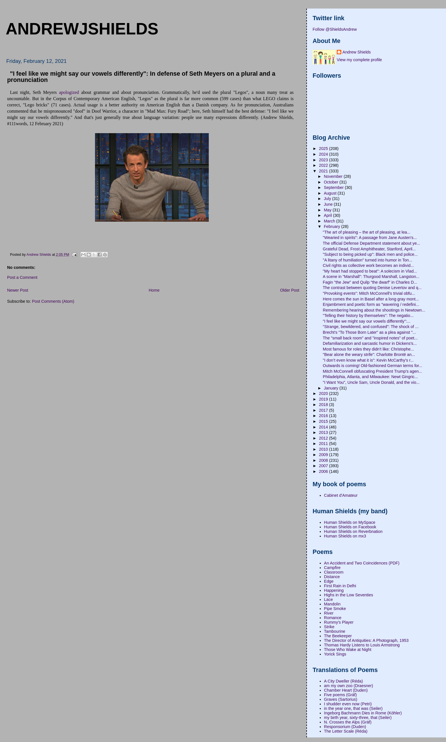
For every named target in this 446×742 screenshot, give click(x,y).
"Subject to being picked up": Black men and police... (370, 254)
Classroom (333, 572)
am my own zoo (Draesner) (348, 685)
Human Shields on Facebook (350, 527)
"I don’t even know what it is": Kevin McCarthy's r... (368, 360)
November (334, 176)
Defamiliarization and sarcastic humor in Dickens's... (370, 343)
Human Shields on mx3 (345, 536)
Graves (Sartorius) (340, 699)
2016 (324, 415)
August (330, 193)
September (334, 187)
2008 (324, 460)
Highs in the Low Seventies (348, 595)
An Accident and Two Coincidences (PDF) (361, 563)
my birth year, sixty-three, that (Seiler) (358, 717)
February (332, 226)
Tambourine (334, 631)
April (328, 215)
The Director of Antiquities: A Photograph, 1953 (366, 640)
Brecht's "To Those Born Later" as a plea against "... (369, 332)
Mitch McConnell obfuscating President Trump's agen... (372, 371)
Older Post (290, 290)
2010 (324, 449)
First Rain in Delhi (340, 586)
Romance (332, 617)
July (328, 198)
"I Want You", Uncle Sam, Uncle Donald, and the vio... (371, 382)
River (328, 613)
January (331, 388)
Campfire (332, 567)
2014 (324, 427)
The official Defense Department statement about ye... (371, 243)
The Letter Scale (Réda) (345, 731)
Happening (334, 590)
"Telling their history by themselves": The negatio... (368, 315)
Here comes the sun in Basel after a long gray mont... (371, 299)
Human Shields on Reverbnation (353, 531)
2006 (324, 471)
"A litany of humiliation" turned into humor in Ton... (367, 260)
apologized (69, 92)
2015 (324, 421)
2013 (324, 432)
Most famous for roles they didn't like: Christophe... (368, 349)
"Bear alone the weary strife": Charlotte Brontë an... (369, 354)
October (331, 182)
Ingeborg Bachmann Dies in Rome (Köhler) (363, 713)
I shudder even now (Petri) (348, 704)
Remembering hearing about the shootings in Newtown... (374, 310)
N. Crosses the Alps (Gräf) (347, 722)
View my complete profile (359, 59)
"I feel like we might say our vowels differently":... (366, 321)
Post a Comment (22, 277)
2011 (324, 443)
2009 (324, 454)
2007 (324, 465)
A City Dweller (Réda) (343, 681)
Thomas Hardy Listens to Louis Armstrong (362, 645)
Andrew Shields (356, 52)
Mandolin (332, 604)
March (330, 221)
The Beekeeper (338, 636)
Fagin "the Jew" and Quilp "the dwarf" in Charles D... (370, 282)
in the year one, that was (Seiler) (353, 708)
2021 (324, 171)
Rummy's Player (339, 622)
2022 (324, 165)
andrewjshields (82, 29)
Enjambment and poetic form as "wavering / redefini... (371, 304)
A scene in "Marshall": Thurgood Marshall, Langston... (371, 276)
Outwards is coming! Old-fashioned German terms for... (372, 365)
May (328, 210)
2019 (324, 399)
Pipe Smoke (335, 608)
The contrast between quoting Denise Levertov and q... (372, 287)
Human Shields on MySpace (349, 522)
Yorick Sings (335, 654)
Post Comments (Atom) (53, 301)
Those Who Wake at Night (347, 649)
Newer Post (17, 290)
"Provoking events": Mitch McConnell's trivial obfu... (369, 293)
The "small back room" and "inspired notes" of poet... (370, 338)
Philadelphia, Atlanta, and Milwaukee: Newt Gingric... (370, 376)
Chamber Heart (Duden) (345, 690)
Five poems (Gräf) (340, 694)
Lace (328, 599)
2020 (324, 393)
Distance (332, 576)
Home (154, 290)
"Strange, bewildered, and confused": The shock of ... (371, 326)
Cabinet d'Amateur (341, 495)
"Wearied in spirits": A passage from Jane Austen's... (370, 237)
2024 (324, 154)
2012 (324, 438)
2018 (324, 404)
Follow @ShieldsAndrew (335, 29)
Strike (329, 626)
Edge (328, 581)
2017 (324, 410)
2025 (324, 148)
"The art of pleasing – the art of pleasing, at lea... (366, 232)
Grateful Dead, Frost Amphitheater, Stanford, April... (369, 249)
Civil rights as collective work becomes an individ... (368, 265)
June (329, 204)
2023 (324, 160)
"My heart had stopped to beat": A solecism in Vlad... (370, 271)
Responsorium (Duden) (345, 726)
